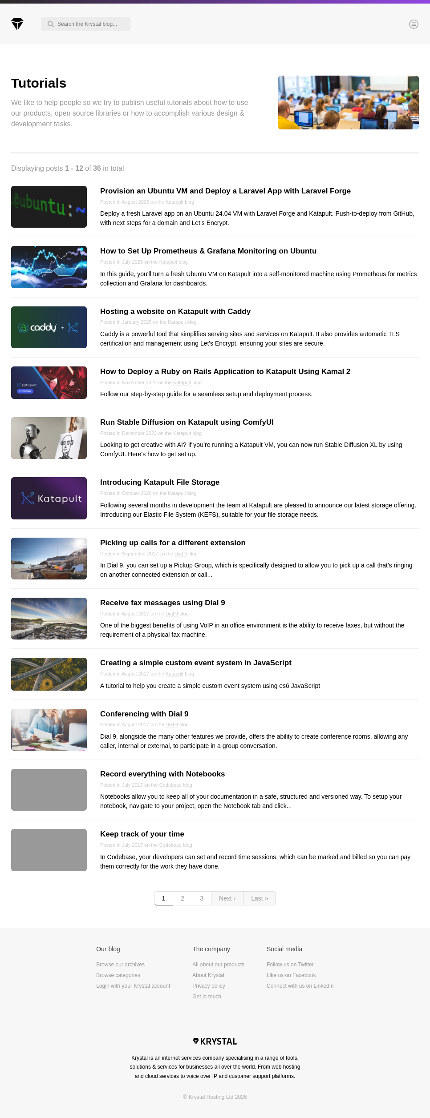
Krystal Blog (17, 24)
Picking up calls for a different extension (173, 543)
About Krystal (208, 975)
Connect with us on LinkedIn (300, 986)
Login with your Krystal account (133, 986)
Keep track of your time (142, 834)
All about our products (218, 964)
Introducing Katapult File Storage (159, 482)
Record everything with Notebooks (162, 774)
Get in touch (206, 996)
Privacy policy (208, 986)
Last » (259, 898)
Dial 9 (180, 553)
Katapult (174, 202)
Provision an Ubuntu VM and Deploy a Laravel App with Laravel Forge (225, 191)
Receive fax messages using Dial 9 (162, 603)
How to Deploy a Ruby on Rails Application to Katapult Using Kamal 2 (225, 371)
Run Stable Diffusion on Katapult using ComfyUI (187, 422)
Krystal (215, 1042)
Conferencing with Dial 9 (144, 714)
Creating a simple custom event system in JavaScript (196, 663)
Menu (399, 25)
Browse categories (118, 975)
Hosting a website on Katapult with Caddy (175, 311)
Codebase (170, 785)
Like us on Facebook (291, 975)
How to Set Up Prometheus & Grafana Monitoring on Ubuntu (208, 251)
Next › (227, 898)
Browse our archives (120, 964)
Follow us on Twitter (290, 964)
